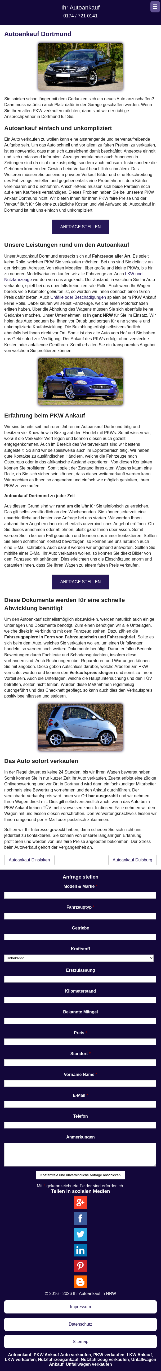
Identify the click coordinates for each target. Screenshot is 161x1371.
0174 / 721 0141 (80, 15)
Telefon (80, 1116)
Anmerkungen (80, 1137)
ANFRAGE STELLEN (80, 227)
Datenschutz (80, 1324)
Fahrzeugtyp (79, 907)
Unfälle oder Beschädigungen (78, 297)
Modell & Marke (79, 886)
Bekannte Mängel (80, 1012)
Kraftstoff (80, 949)
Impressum (80, 1306)
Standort (79, 1053)
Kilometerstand (80, 991)
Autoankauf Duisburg (132, 860)
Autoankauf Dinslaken (29, 860)
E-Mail (79, 1095)
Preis (79, 1033)
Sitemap (80, 1341)
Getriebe (80, 928)
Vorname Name (79, 1074)
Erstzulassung (80, 970)
